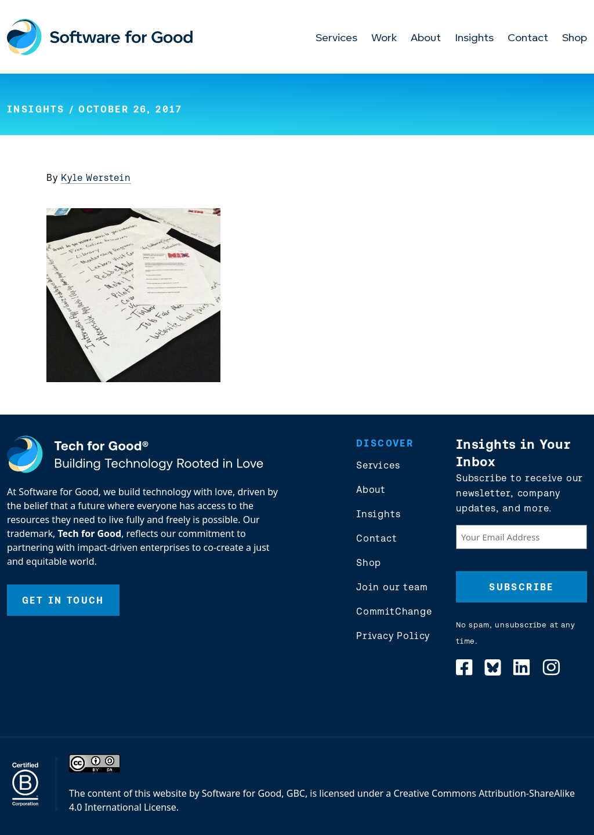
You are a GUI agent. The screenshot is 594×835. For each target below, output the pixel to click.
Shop (574, 38)
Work (384, 38)
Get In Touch (63, 600)
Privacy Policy (393, 635)
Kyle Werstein (96, 177)
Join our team (392, 587)
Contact (528, 38)
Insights (474, 38)
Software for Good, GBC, (254, 793)
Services (336, 38)
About (426, 38)
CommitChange (394, 611)
